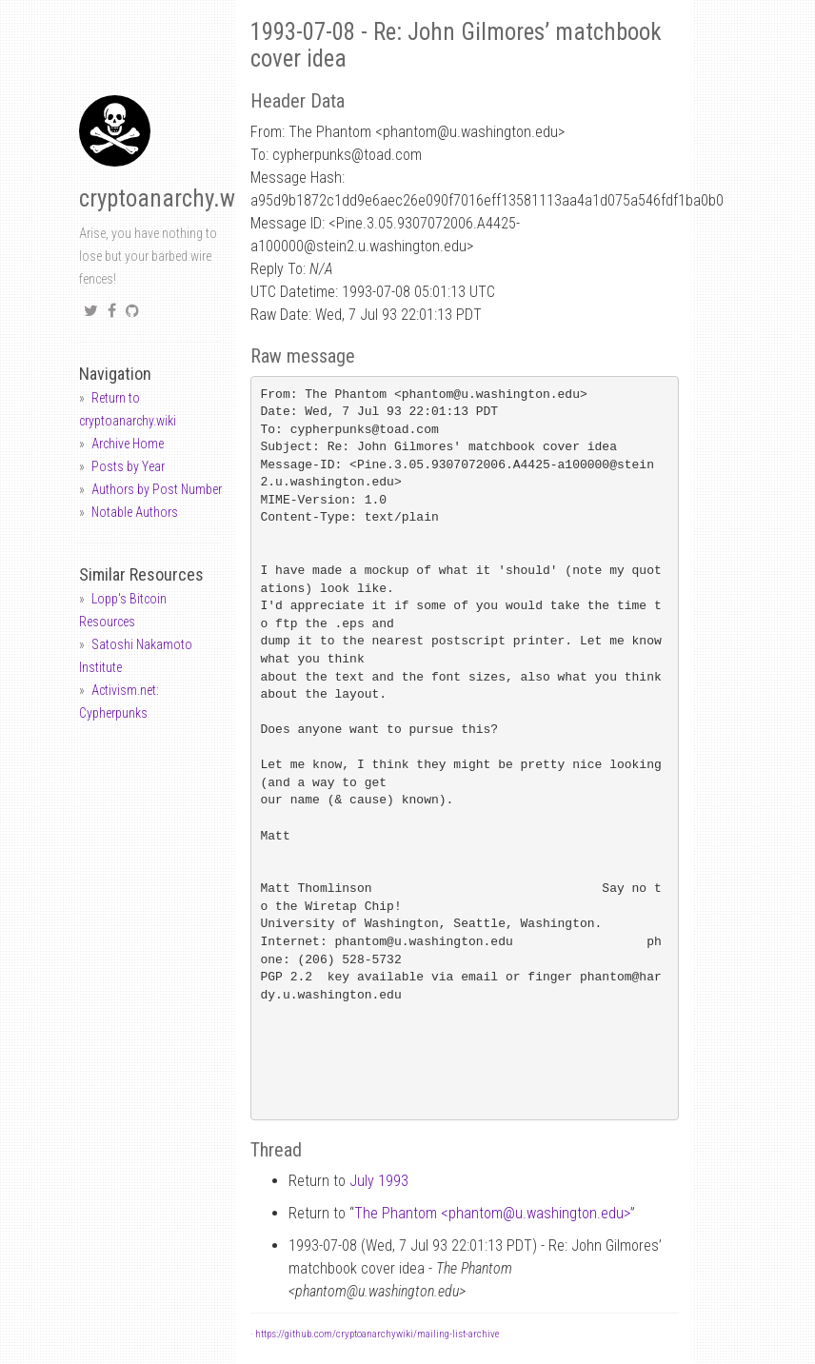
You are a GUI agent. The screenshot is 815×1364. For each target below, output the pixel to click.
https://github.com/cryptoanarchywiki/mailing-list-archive (377, 1334)
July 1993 (378, 1181)
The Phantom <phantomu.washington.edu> (492, 1213)
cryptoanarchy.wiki (168, 198)
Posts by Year (128, 466)
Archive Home (127, 443)
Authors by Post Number (156, 489)
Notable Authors (134, 512)
